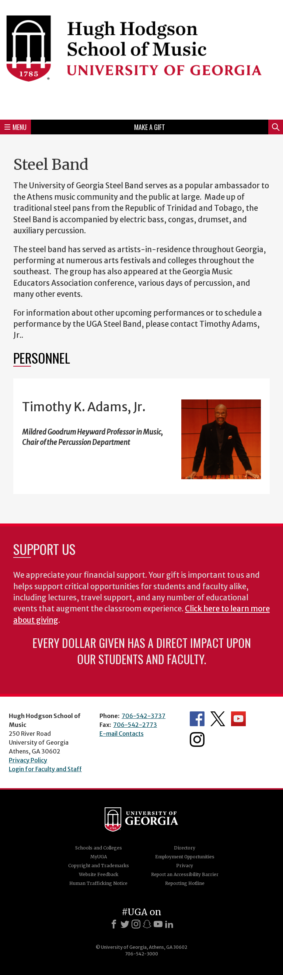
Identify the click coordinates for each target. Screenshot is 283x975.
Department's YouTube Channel (238, 718)
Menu (15, 127)
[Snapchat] (147, 924)
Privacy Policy (28, 760)
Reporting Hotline (185, 883)
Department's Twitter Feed (217, 718)
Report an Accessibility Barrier (185, 874)
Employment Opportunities (184, 856)
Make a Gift (149, 127)
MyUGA (98, 856)
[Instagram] (136, 924)
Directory (184, 848)
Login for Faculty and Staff (45, 769)
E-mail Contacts (121, 733)
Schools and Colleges (98, 848)
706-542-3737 (143, 716)
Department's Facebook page (197, 718)
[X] (124, 924)
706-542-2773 (135, 724)
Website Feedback (98, 874)
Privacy (184, 865)
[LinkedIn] (169, 924)
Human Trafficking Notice (98, 883)
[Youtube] (158, 924)
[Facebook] (113, 924)
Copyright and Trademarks (98, 865)
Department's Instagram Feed (197, 739)
